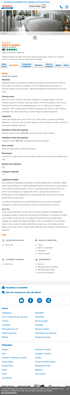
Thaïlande (5, 47)
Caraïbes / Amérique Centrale (14, 358)
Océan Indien (7, 362)
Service (5, 308)
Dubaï (4, 370)
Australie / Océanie (43, 354)
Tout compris (40, 374)
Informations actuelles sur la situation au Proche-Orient (27, 2)
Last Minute (7, 378)
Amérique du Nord (42, 350)
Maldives (38, 370)
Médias (5, 337)
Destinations (7, 345)
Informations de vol (10, 329)
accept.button (67, 389)
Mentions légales (42, 329)
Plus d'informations (9, 393)
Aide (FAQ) (39, 317)
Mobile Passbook (9, 333)
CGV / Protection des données (15, 317)
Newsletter (39, 313)
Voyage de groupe (42, 337)
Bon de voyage (41, 321)
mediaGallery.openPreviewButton (66, 28)
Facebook (6, 325)
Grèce (4, 374)
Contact (5, 321)
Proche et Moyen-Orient (45, 362)
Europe (38, 358)
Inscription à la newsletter (17, 287)
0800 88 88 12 (61, 7)
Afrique (5, 350)
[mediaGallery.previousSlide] (2, 20)
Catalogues (7, 313)
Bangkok (13, 47)
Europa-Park (7, 366)
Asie (4, 354)
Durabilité (39, 325)
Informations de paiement (45, 333)
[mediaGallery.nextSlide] (67, 20)
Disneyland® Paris (43, 366)
